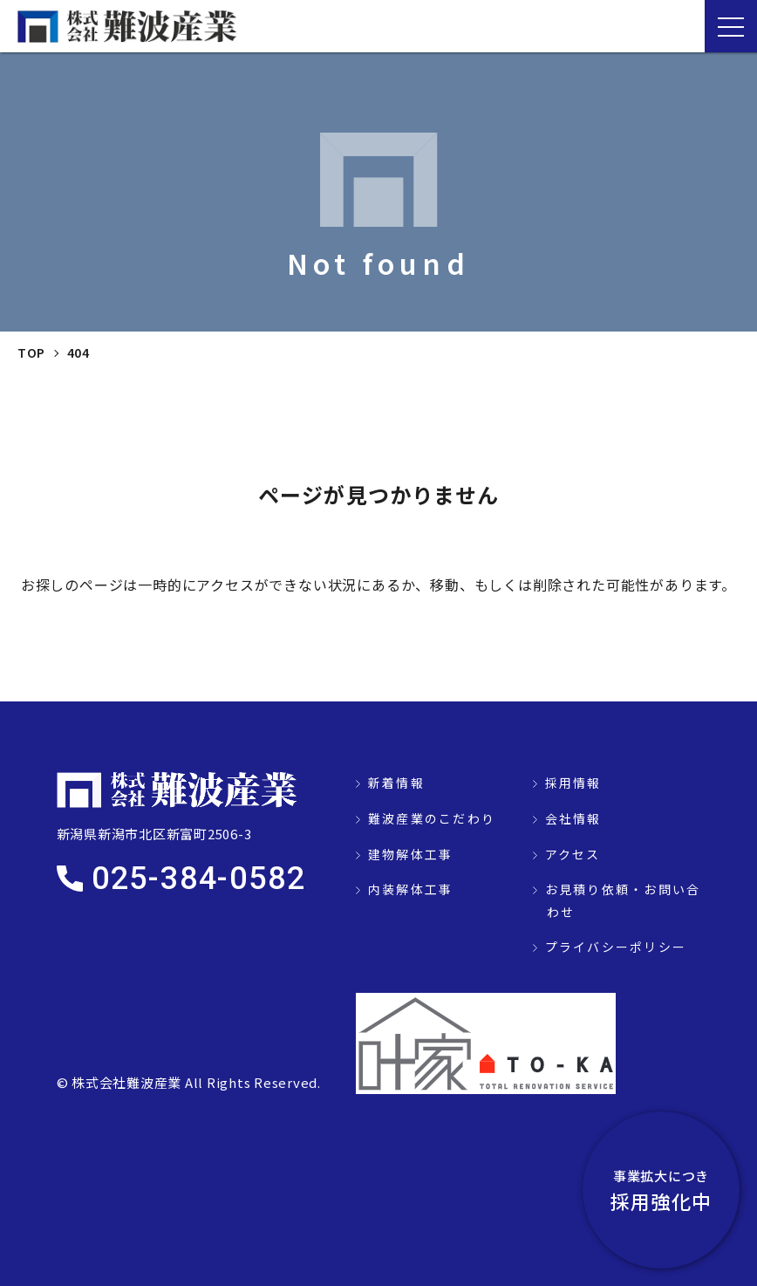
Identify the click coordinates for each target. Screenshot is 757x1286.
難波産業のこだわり (431, 818)
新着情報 (396, 782)
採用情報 (573, 782)
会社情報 (573, 818)
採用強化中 (661, 1190)
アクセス (573, 854)
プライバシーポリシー (615, 946)
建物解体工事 (410, 854)
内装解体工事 (410, 889)
